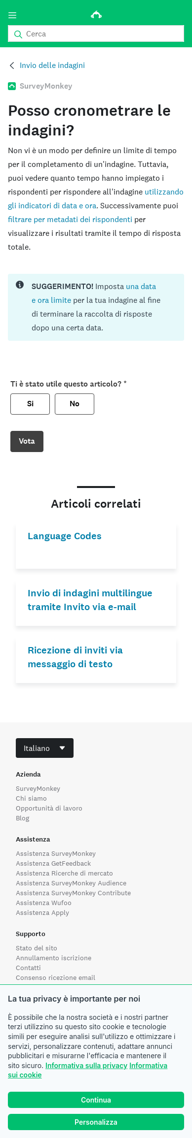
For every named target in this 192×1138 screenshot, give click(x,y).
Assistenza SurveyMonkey (56, 853)
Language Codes (65, 536)
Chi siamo (31, 798)
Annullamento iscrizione (53, 957)
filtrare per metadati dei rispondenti (70, 219)
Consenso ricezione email (55, 977)
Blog (22, 817)
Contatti (28, 967)
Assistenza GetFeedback (53, 863)
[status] (96, 307)
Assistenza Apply (42, 912)
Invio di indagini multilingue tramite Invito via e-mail (90, 600)
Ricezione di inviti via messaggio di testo (75, 657)
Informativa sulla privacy (86, 1065)
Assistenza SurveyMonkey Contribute (73, 892)
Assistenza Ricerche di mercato (64, 873)
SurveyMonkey (38, 788)
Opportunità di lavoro (49, 808)
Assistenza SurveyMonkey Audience (71, 882)
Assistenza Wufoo (44, 902)
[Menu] (12, 15)
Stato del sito (36, 947)
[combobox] (45, 748)
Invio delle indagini (52, 65)
